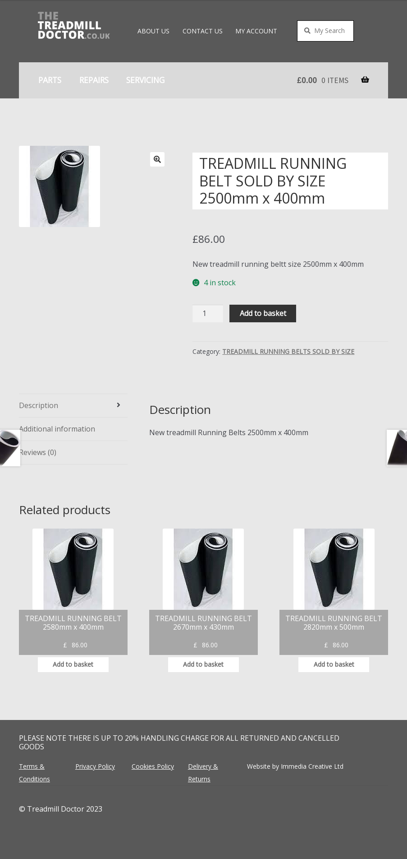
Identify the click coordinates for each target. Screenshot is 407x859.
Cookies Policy (153, 766)
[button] (157, 159)
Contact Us (203, 31)
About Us (153, 31)
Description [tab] (38, 405)
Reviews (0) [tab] (37, 452)
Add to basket (263, 313)
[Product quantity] (207, 313)
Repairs (94, 79)
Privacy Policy (95, 766)
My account (256, 31)
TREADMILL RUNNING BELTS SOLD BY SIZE (288, 351)
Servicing (145, 79)
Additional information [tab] (57, 429)
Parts (49, 79)
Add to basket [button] (73, 664)
